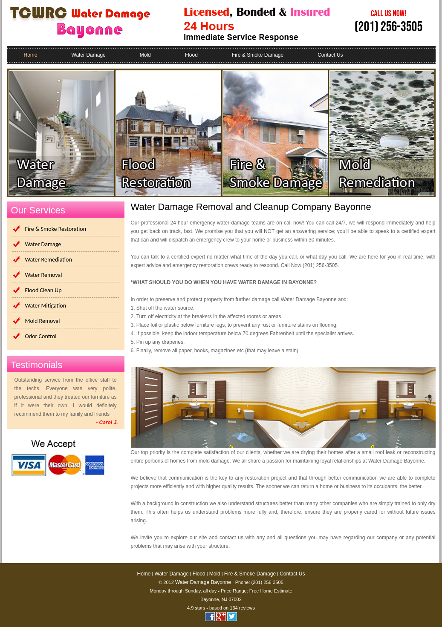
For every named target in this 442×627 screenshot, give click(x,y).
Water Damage (89, 55)
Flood (191, 55)
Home (31, 55)
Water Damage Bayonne (203, 582)
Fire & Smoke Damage (257, 55)
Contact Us (330, 55)
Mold (145, 55)
